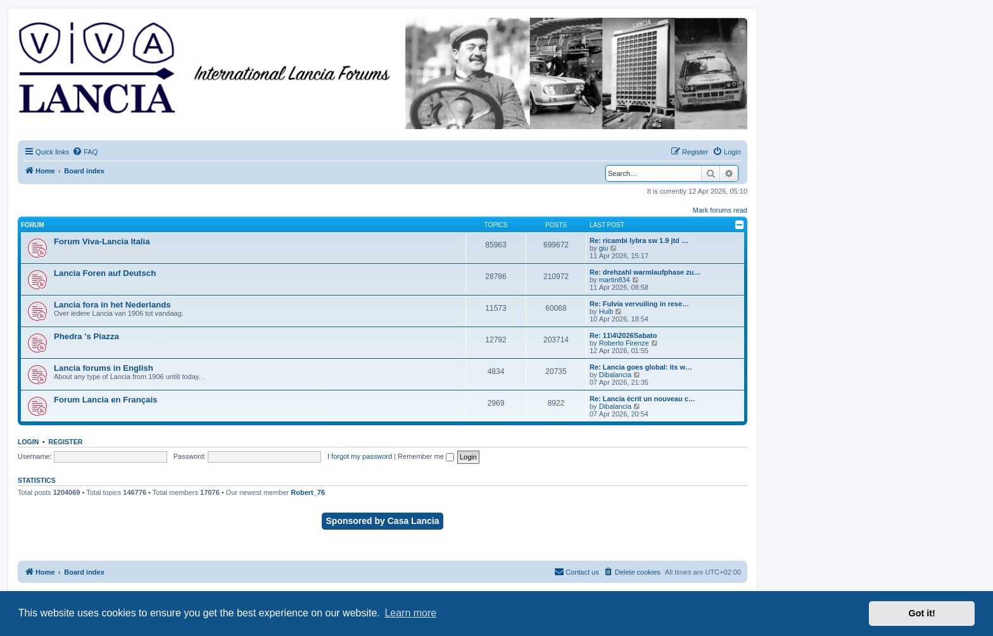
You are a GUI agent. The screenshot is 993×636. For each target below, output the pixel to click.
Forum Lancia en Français (105, 399)
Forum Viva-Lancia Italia (101, 241)
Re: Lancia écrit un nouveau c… (642, 398)
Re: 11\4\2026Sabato (623, 335)
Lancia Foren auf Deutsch (105, 273)
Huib (606, 311)
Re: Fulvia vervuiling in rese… (639, 304)
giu (604, 248)
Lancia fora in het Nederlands (112, 304)
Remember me (426, 456)
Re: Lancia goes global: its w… (641, 367)
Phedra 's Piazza (86, 336)
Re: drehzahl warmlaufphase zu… (645, 272)
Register (66, 442)
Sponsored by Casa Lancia (383, 521)
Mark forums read (720, 210)
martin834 (614, 280)
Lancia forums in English (103, 368)
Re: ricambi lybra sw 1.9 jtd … (639, 240)
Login (28, 442)
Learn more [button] (410, 613)
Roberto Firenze (624, 343)
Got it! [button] (922, 613)
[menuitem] (85, 151)
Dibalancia (615, 374)
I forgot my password (359, 456)
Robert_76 (308, 492)
